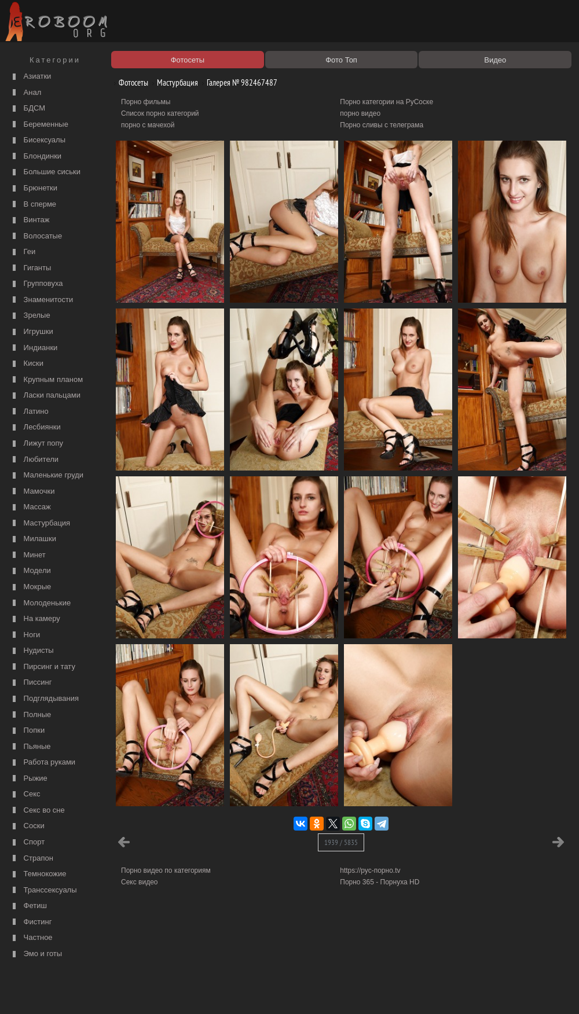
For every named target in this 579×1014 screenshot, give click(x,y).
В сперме (33, 205)
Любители (34, 460)
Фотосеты (129, 82)
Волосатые (36, 236)
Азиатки (30, 77)
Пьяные (30, 747)
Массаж (30, 507)
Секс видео (139, 882)
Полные (30, 715)
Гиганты (30, 268)
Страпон (31, 859)
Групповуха (36, 284)
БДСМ (27, 108)
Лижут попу (36, 444)
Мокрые (30, 587)
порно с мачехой (147, 125)
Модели (30, 571)
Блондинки (35, 156)
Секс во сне (37, 810)
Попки (27, 731)
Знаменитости (41, 300)
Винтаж (29, 220)
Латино (29, 412)
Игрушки (31, 332)
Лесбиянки (35, 427)
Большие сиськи (45, 172)
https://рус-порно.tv (370, 870)
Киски (26, 364)
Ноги (25, 635)
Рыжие (28, 779)
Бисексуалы (37, 140)
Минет (28, 555)
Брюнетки (33, 188)
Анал (25, 93)
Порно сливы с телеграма (381, 125)
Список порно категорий (160, 113)
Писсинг (31, 683)
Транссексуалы (43, 890)
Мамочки (32, 492)
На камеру (35, 619)
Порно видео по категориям (166, 870)
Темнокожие (38, 874)
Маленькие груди (46, 475)
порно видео (360, 113)
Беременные (39, 125)
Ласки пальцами (45, 396)
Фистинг (31, 922)
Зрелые (30, 316)
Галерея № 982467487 (237, 82)
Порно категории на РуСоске (386, 102)
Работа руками (42, 762)
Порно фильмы (145, 102)
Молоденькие (40, 603)
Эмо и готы (36, 954)
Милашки (33, 539)
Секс (25, 794)
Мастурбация (40, 523)
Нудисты (32, 651)
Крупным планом (46, 380)
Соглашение (160, 992)
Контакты (201, 992)
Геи (22, 252)
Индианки (33, 348)
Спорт (27, 842)
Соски (27, 826)
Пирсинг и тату (42, 667)
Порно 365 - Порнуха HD (379, 882)
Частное (31, 938)
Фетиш (28, 906)
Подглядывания (44, 699)
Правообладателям (106, 992)
